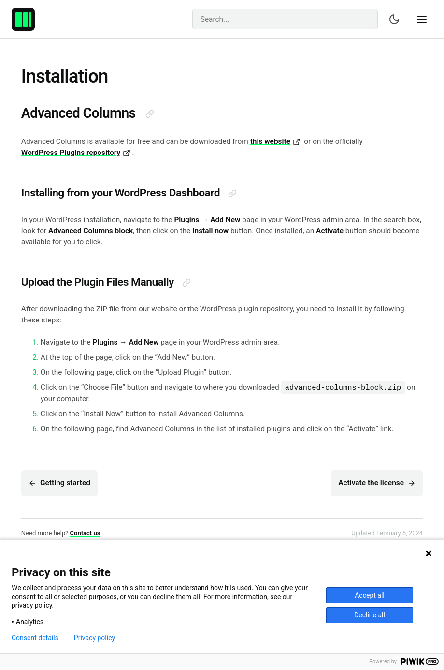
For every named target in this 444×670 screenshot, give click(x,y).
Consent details (35, 638)
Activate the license (376, 482)
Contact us (85, 533)
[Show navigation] (421, 19)
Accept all (370, 595)
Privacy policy (94, 638)
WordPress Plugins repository (75, 152)
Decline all (369, 615)
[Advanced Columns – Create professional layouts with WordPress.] (23, 19)
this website (275, 141)
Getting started (59, 482)
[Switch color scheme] (394, 19)
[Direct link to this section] (150, 114)
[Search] (285, 19)
